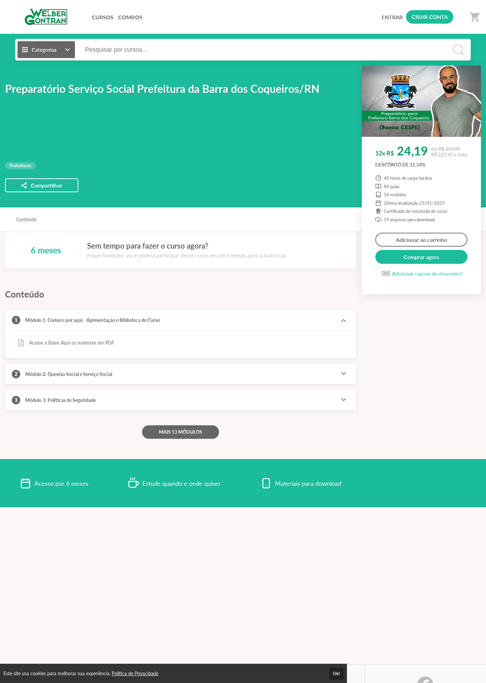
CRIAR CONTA (430, 17)
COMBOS (130, 17)
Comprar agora (421, 257)
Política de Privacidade (135, 673)
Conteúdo (26, 219)
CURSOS (102, 17)
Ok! (336, 673)
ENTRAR (392, 17)
